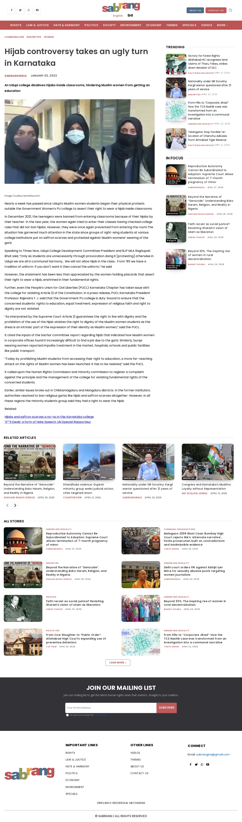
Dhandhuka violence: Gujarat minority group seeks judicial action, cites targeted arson (88, 489)
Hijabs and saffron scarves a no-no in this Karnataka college (49, 417)
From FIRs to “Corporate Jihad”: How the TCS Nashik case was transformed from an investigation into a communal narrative (208, 110)
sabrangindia (196, 187)
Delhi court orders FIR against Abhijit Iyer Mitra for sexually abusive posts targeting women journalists (194, 571)
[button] (230, 10)
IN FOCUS (174, 158)
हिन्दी (130, 15)
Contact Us (216, 10)
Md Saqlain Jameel (195, 493)
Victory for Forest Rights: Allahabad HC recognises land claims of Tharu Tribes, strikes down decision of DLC (207, 62)
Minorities (34, 37)
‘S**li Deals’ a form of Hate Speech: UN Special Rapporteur (48, 422)
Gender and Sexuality (200, 124)
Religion (171, 240)
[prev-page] (7, 505)
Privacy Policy (100, 715)
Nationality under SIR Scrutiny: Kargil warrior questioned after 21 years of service (209, 85)
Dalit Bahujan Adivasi (201, 73)
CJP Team (51, 646)
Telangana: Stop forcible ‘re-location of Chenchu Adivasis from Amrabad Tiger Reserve (207, 136)
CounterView (72, 497)
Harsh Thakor (196, 237)
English (118, 15)
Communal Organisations (179, 529)
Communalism (14, 37)
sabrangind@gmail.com (213, 754)
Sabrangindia (16, 76)
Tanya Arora (171, 548)
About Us (195, 10)
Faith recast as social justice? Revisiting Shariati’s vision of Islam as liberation (209, 228)
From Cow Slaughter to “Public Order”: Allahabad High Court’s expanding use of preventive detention (76, 638)
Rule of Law (52, 630)
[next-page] (15, 505)
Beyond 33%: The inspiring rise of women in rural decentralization (209, 255)
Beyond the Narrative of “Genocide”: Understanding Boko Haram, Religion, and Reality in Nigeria (210, 203)
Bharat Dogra (196, 264)
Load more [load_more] (117, 662)
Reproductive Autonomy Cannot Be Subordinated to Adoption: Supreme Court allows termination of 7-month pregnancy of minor (210, 174)
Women (49, 37)
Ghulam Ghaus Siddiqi (201, 214)
